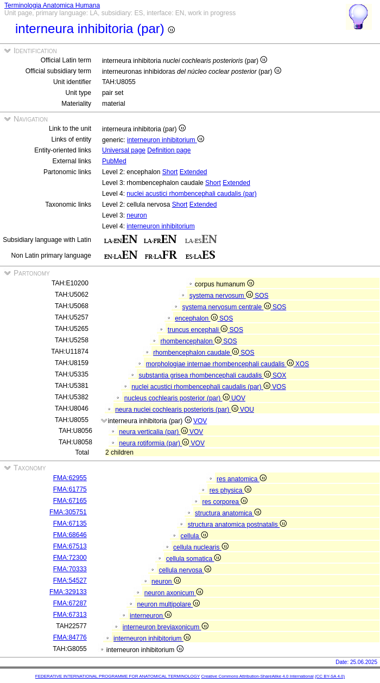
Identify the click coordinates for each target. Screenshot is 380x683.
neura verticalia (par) (154, 432)
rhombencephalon (191, 341)
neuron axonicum (173, 593)
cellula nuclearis (201, 547)
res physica (230, 490)
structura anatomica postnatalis (237, 524)
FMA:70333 (70, 569)
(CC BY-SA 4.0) (330, 676)
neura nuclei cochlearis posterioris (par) (177, 409)
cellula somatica (193, 559)
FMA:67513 (70, 546)
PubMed (114, 161)
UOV (238, 398)
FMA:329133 (68, 592)
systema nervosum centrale (227, 307)
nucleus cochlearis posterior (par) (177, 398)
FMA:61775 (70, 489)
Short (170, 172)
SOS (261, 295)
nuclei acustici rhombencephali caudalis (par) (191, 193)
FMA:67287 (70, 603)
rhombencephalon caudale (196, 352)
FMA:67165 (70, 501)
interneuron (151, 616)
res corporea (225, 502)
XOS (302, 364)
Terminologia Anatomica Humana (52, 5)
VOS (279, 387)
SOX (279, 375)
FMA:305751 (68, 512)
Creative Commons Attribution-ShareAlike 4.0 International (257, 676)
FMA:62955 (70, 478)
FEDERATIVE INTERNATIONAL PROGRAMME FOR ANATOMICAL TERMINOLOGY (117, 676)
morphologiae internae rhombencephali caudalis (220, 364)
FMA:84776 (70, 637)
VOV (200, 421)
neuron (136, 215)
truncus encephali (199, 330)
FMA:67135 (70, 523)
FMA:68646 (70, 535)
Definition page (169, 150)
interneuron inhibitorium (165, 140)
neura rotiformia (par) (155, 443)
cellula (193, 536)
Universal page (123, 150)
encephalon (197, 318)
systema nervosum (222, 295)
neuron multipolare (168, 604)
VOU (247, 409)
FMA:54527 (70, 580)
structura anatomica (228, 513)
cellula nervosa (185, 570)
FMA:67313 (70, 614)
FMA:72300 (70, 557)
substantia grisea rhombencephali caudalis (205, 375)
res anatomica (242, 479)
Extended (193, 172)
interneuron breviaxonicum (165, 627)
